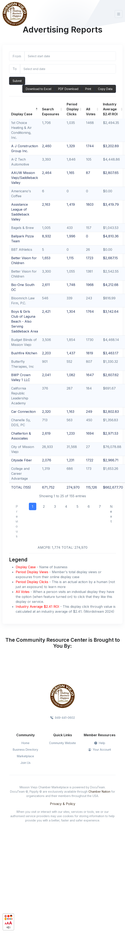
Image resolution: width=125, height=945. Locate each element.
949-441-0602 (62, 717)
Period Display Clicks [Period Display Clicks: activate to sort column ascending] (73, 109)
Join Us (25, 762)
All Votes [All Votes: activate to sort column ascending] (91, 111)
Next (111, 513)
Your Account (99, 749)
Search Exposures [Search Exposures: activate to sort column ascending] (50, 111)
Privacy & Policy (62, 804)
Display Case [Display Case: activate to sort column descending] (21, 114)
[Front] (14, 14)
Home (25, 743)
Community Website (62, 743)
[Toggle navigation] (119, 14)
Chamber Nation (99, 791)
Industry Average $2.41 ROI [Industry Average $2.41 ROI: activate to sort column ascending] (110, 109)
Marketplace (25, 756)
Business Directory (25, 749)
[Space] (62, 696)
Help (99, 743)
